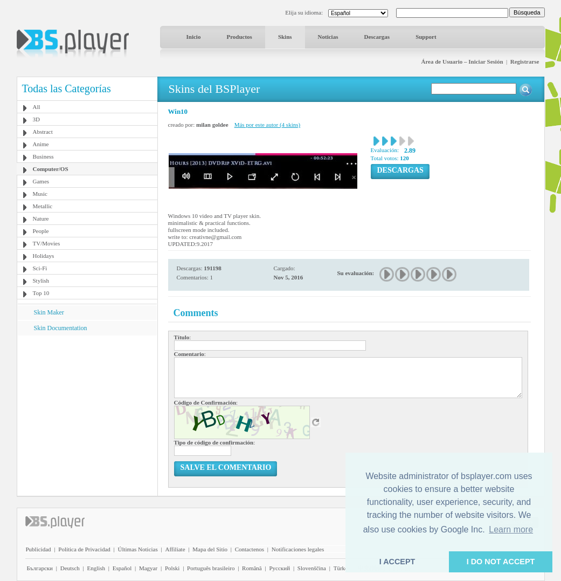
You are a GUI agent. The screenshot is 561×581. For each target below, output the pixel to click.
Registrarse (524, 61)
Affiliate (175, 549)
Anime (41, 144)
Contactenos (249, 549)
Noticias (328, 36)
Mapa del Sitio (209, 549)
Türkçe (342, 568)
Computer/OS (50, 169)
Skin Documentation (60, 328)
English (96, 568)
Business (43, 156)
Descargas (377, 36)
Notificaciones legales (298, 549)
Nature (41, 218)
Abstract (43, 131)
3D (36, 119)
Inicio (193, 36)
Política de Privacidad (84, 549)
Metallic (43, 206)
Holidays (43, 255)
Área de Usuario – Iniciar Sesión (462, 61)
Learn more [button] (511, 529)
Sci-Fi (40, 268)
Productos (239, 36)
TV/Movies (46, 243)
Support (426, 36)
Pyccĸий (279, 568)
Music (40, 193)
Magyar (148, 568)
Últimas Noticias (138, 549)
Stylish (41, 280)
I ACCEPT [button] (397, 561)
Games (41, 181)
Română (252, 568)
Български (40, 568)
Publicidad (38, 549)
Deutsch (70, 568)
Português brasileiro (210, 568)
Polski (172, 568)
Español (122, 568)
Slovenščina (311, 568)
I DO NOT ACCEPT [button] (501, 561)
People (41, 231)
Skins (285, 36)
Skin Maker (49, 312)
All (36, 107)
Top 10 (41, 293)
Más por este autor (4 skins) (267, 124)
